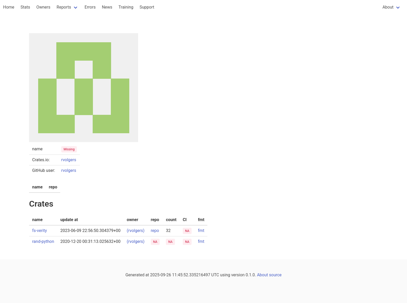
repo (155, 230)
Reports (64, 7)
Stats (25, 7)
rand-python (43, 241)
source (275, 274)
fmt (201, 230)
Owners (43, 7)
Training (126, 7)
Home (8, 7)
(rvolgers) (135, 230)
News (107, 7)
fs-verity (39, 230)
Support (147, 7)
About (388, 7)
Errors (90, 7)
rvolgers (68, 159)
